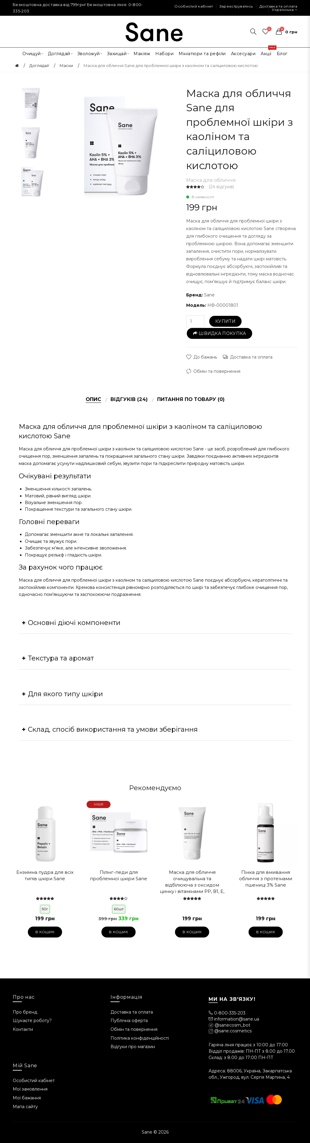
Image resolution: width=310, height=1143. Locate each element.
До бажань (205, 357)
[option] (31, 102)
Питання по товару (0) (191, 399)
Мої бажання (27, 1098)
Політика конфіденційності (139, 1038)
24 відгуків (221, 186)
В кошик (44, 932)
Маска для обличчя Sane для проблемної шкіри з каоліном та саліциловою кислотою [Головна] (171, 65)
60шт (119, 909)
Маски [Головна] (66, 65)
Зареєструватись (236, 6)
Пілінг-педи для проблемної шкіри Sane (118, 875)
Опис (93, 399)
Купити (225, 321)
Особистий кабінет (193, 6)
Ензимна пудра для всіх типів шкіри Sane (45, 875)
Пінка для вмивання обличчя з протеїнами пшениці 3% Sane (265, 878)
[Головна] (17, 65)
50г (45, 909)
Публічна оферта (129, 1020)
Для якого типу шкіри (65, 694)
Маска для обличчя (211, 180)
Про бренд (25, 1012)
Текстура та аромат (61, 658)
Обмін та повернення (216, 371)
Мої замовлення (30, 1089)
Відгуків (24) (129, 399)
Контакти (23, 1029)
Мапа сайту (25, 1106)
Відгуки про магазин (132, 1046)
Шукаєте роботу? (32, 1020)
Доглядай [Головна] (39, 65)
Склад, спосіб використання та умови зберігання (113, 729)
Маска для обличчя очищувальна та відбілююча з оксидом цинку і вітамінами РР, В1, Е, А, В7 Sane (192, 881)
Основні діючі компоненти (74, 623)
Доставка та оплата (278, 6)
